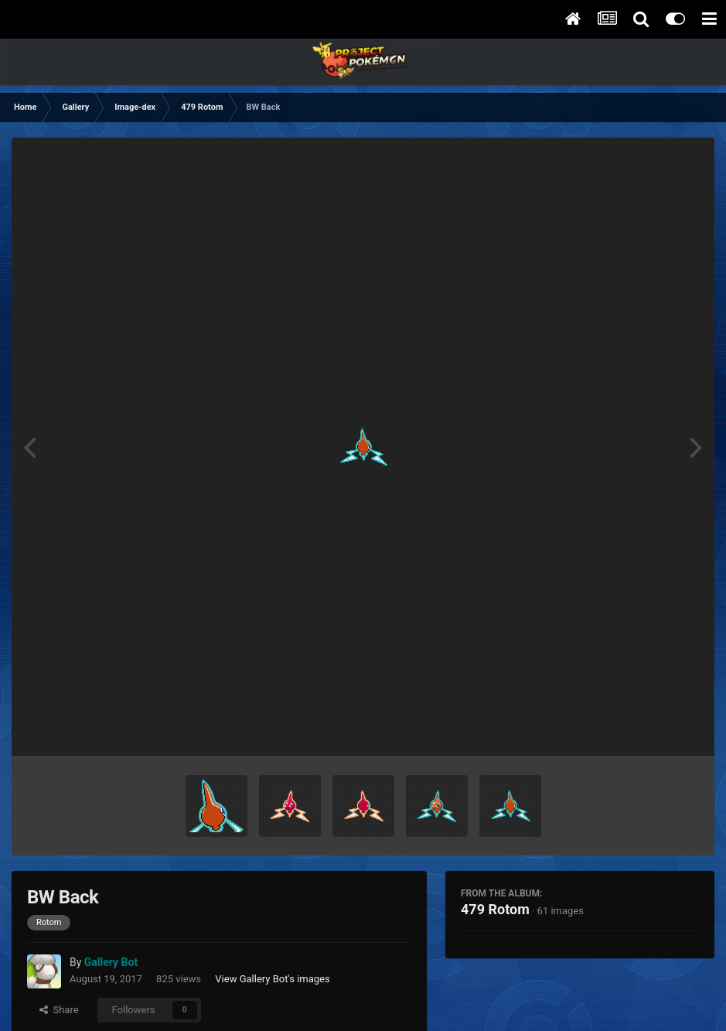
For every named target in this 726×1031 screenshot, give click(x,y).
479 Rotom (495, 909)
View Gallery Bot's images (272, 979)
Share (59, 1010)
